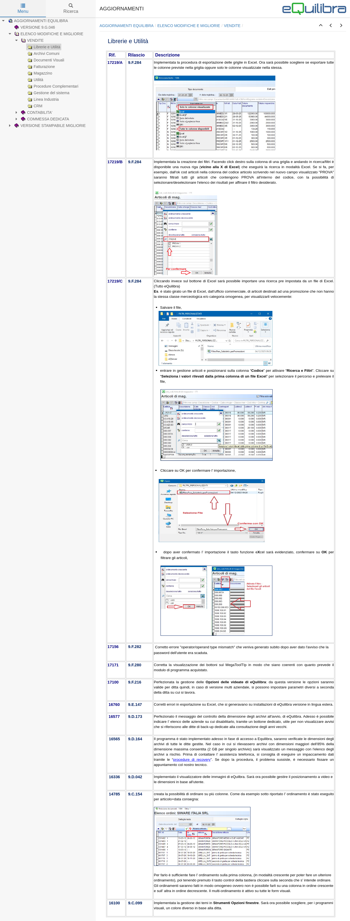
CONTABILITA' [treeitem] (36, 112)
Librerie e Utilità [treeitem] (43, 47)
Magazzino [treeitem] (39, 73)
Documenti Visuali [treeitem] (45, 60)
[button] (321, 25)
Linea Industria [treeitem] (43, 99)
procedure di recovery (192, 759)
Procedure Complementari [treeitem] (52, 86)
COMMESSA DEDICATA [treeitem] (44, 119)
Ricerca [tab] (70, 9)
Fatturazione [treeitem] (41, 66)
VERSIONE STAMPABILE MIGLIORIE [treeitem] (49, 125)
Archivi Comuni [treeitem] (43, 53)
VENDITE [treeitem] (32, 40)
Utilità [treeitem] (35, 79)
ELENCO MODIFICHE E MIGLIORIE (188, 25)
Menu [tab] (23, 9)
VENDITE (232, 25)
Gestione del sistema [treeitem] (48, 93)
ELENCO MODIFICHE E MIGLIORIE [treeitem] (48, 34)
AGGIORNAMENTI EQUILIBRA (127, 25)
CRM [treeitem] (34, 106)
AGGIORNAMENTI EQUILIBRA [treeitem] (37, 20)
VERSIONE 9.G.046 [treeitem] (34, 27)
